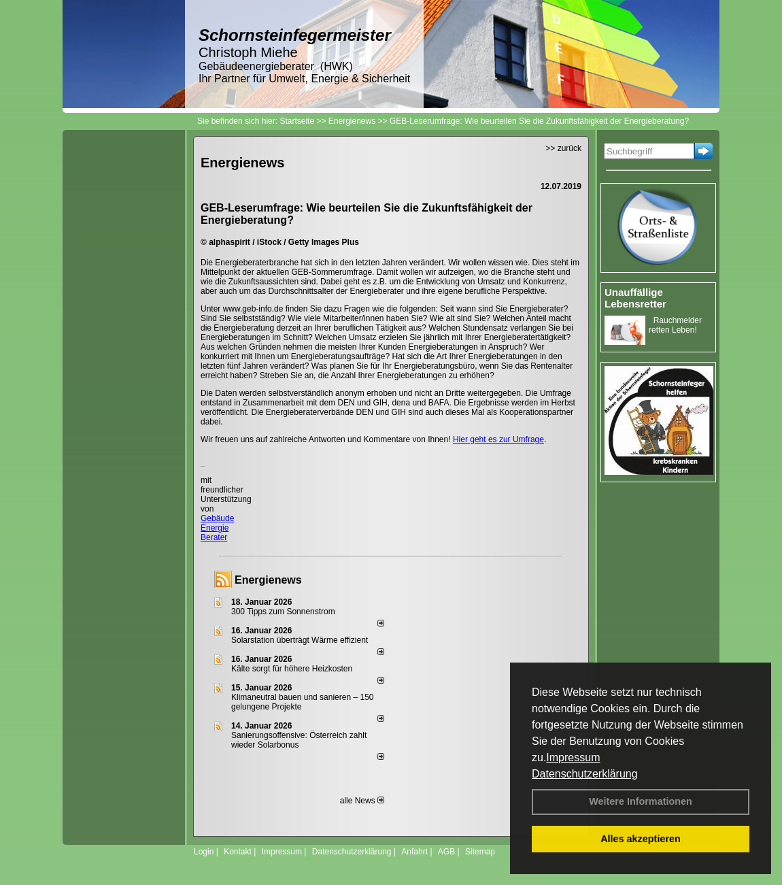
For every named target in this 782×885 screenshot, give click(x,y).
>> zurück (563, 148)
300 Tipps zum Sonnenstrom (283, 611)
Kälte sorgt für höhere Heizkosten (292, 668)
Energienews (268, 580)
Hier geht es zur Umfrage (498, 439)
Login (204, 851)
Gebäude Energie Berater (217, 528)
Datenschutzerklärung (585, 774)
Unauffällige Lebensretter (635, 298)
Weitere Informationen (640, 801)
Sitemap (480, 851)
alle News (362, 800)
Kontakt (238, 851)
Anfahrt (414, 851)
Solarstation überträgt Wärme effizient (299, 640)
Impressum (573, 757)
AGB (446, 851)
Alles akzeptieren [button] (640, 838)
